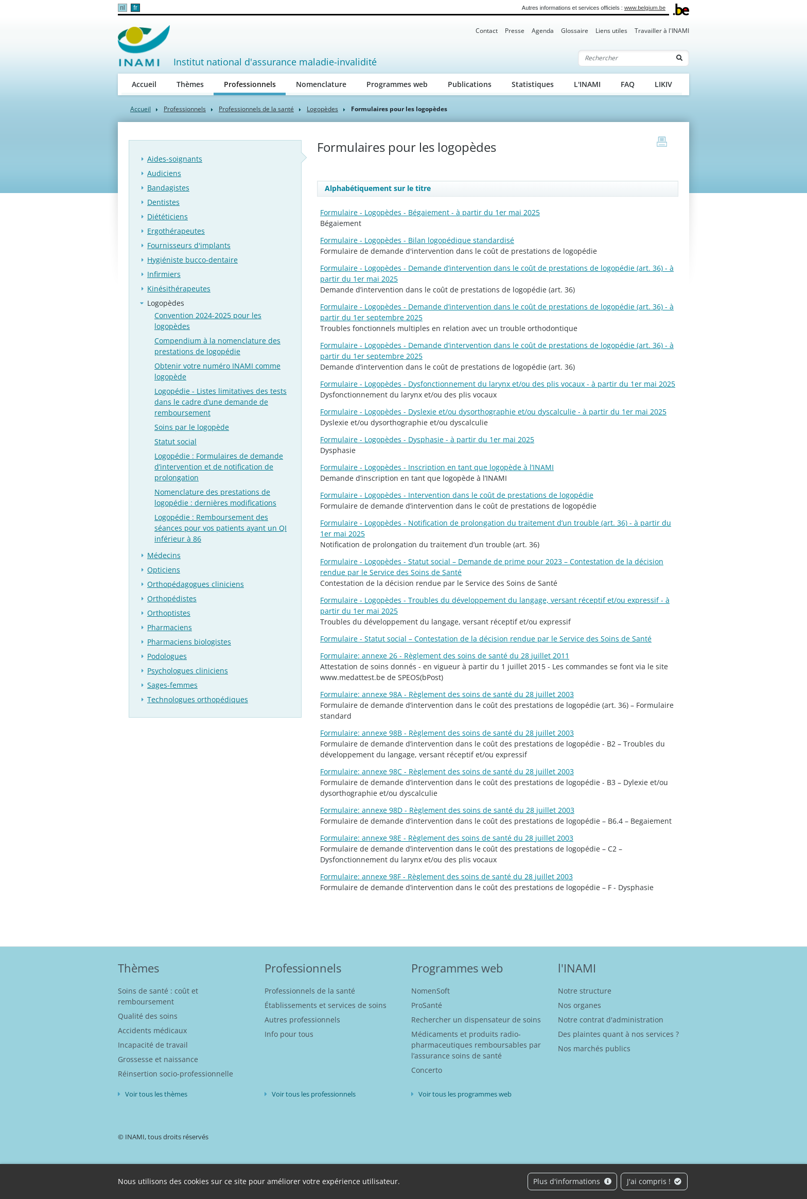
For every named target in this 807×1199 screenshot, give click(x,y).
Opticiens (163, 570)
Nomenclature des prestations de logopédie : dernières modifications (215, 497)
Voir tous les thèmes (156, 1094)
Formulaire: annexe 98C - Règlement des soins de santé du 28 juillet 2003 (447, 771)
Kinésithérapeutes (178, 288)
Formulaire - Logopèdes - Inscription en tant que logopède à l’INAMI (437, 467)
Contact (487, 30)
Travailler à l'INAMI (662, 30)
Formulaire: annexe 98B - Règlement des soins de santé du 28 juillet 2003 (447, 733)
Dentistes (163, 202)
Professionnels (255, 83)
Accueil (144, 84)
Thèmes (190, 84)
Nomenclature (321, 84)
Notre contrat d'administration (610, 1019)
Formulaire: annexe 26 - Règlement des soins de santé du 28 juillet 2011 (444, 656)
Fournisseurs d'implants (189, 245)
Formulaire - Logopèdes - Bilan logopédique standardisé (417, 240)
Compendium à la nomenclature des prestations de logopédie (217, 346)
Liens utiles (611, 30)
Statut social (175, 441)
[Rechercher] (624, 58)
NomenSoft (430, 991)
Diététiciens (167, 216)
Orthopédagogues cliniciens (195, 584)
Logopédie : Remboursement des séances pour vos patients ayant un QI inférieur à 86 (220, 528)
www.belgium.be (644, 8)
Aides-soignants (174, 159)
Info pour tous (289, 1034)
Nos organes (579, 1005)
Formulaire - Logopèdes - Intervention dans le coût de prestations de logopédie (456, 495)
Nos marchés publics (594, 1048)
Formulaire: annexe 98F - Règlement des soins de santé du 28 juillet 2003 (446, 876)
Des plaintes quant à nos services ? (618, 1034)
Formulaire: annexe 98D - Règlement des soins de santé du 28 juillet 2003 (447, 810)
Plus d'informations (572, 1181)
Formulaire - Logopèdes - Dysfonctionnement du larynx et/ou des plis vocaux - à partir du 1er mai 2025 (497, 384)
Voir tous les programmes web (465, 1094)
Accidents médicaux (152, 1030)
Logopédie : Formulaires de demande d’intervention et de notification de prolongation (218, 466)
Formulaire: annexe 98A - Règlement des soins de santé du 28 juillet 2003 (447, 694)
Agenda (543, 30)
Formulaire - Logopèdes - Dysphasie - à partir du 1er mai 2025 (427, 439)
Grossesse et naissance (158, 1059)
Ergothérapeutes (176, 231)
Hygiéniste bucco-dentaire (192, 260)
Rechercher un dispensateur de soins (476, 1019)
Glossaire (574, 30)
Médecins (164, 555)
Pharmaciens (169, 627)
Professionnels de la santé (256, 109)
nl (122, 7)
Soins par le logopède (191, 427)
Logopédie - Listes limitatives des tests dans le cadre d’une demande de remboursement (220, 402)
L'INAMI (587, 84)
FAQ (628, 84)
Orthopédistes (172, 598)
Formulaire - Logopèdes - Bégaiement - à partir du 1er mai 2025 (430, 212)
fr (135, 7)
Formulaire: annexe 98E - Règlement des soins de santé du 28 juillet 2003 (446, 838)
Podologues (167, 656)
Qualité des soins (148, 1016)
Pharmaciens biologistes (189, 642)
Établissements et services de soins (326, 1005)
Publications (470, 84)
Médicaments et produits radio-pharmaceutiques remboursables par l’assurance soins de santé (476, 1045)
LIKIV (663, 84)
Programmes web (397, 84)
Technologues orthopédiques (197, 699)
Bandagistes (168, 188)
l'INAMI (577, 968)
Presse (514, 30)
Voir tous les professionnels (314, 1094)
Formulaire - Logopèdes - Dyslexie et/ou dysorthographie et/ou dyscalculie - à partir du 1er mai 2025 (493, 411)
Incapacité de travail (153, 1045)
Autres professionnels (302, 1019)
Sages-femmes (172, 685)
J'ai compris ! (654, 1181)
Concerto (426, 1070)
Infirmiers (164, 274)
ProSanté (426, 1005)
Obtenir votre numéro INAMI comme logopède (217, 371)
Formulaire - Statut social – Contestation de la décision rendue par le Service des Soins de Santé (486, 639)
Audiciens (164, 173)
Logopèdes (322, 109)
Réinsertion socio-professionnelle (175, 1074)
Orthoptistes (168, 613)
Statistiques (533, 84)
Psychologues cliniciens (187, 670)
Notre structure (584, 991)
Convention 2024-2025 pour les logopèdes (207, 320)
